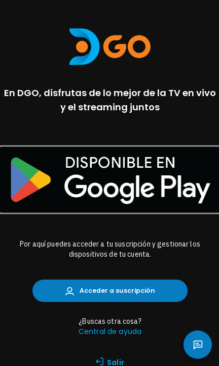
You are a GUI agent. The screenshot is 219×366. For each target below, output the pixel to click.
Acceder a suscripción (110, 291)
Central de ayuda (110, 331)
